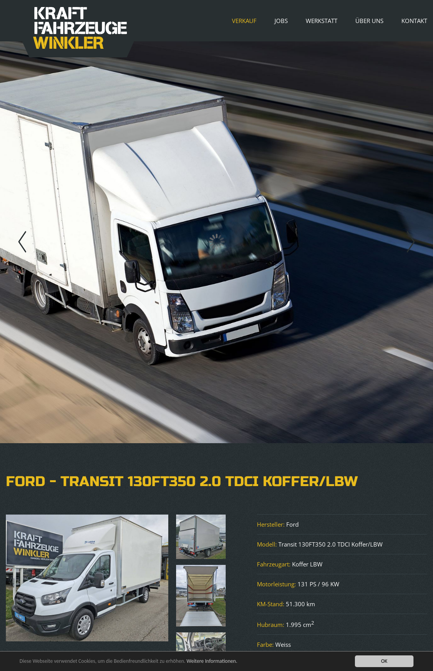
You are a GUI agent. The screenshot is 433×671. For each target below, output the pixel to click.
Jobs (281, 21)
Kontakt (414, 21)
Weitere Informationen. (212, 661)
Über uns (369, 21)
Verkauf (244, 21)
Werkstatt (321, 21)
